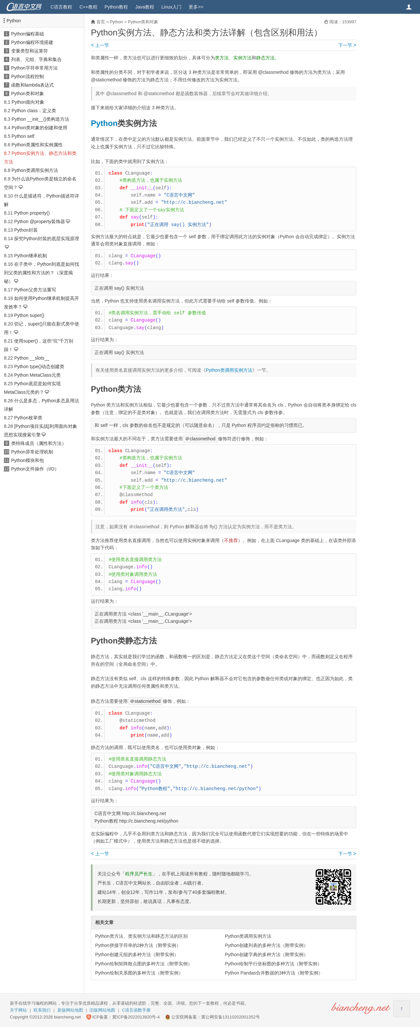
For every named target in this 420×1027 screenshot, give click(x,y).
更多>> (196, 7)
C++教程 (88, 7)
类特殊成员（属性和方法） (38, 443)
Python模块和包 (27, 460)
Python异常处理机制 (32, 451)
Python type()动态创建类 (39, 366)
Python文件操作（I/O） (35, 469)
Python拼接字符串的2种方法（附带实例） (138, 945)
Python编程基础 (27, 33)
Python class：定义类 (33, 110)
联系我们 (42, 1010)
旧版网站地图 (102, 1010)
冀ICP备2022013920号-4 (136, 1017)
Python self (22, 136)
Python (14, 20)
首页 (100, 21)
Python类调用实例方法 (34, 170)
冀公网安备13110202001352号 (230, 1017)
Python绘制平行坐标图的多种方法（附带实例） (273, 963)
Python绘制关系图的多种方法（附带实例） (139, 972)
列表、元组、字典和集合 (36, 59)
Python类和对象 (27, 93)
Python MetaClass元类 (37, 375)
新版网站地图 (70, 1010)
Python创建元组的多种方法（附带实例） (136, 954)
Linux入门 (171, 7)
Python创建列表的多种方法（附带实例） (266, 945)
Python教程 (116, 7)
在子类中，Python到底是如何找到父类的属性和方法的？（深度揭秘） (41, 273)
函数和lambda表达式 (32, 85)
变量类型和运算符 (29, 50)
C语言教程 (61, 7)
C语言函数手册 (136, 1010)
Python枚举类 (28, 417)
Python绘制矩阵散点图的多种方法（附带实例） (143, 963)
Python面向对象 (27, 102)
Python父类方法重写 (35, 289)
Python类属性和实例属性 (37, 144)
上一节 (100, 45)
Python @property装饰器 (39, 221)
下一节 (347, 45)
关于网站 (18, 1010)
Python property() (32, 213)
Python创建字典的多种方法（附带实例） (266, 954)
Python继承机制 (30, 255)
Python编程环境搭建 (32, 42)
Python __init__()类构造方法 (40, 119)
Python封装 (26, 230)
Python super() (29, 315)
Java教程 (144, 7)
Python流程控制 (27, 76)
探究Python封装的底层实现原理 (46, 238)
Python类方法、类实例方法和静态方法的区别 (141, 936)
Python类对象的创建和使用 (39, 127)
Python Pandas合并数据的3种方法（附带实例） (274, 972)
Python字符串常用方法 (34, 68)
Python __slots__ (31, 358)
